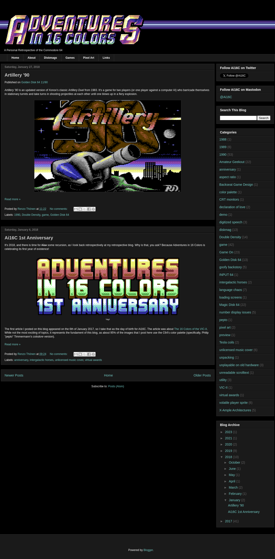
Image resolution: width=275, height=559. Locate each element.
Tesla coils (226, 342)
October (235, 462)
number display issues (235, 312)
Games (70, 57)
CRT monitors (229, 199)
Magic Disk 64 (229, 305)
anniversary (21, 360)
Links (106, 57)
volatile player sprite (233, 402)
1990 (17, 214)
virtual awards (93, 360)
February (235, 493)
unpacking (226, 357)
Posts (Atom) (116, 386)
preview (224, 335)
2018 (229, 457)
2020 (229, 444)
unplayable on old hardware (239, 365)
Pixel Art (88, 57)
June (232, 468)
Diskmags (50, 57)
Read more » (12, 199)
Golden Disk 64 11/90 (34, 82)
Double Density (31, 214)
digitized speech (230, 222)
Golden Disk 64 (59, 214)
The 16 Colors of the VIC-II (190, 329)
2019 (229, 451)
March (234, 487)
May (232, 475)
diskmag (225, 230)
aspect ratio (227, 177)
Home (15, 57)
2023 (229, 432)
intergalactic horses (41, 360)
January (235, 500)
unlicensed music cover (69, 360)
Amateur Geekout (232, 162)
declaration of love (232, 207)
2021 (229, 438)
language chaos (230, 290)
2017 (229, 521)
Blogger (148, 550)
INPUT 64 (226, 275)
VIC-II (223, 387)
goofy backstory (230, 267)
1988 (222, 139)
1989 (222, 147)
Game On (226, 252)
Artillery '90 (17, 74)
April (232, 481)
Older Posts (202, 375)
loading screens (230, 297)
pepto (223, 320)
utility (223, 380)
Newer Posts (14, 375)
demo (223, 214)
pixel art (225, 327)
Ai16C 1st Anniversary (29, 237)
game (45, 214)
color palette (228, 192)
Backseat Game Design (236, 184)
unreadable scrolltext (234, 372)
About (32, 57)
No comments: (59, 208)
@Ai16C (226, 97)
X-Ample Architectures (235, 410)
